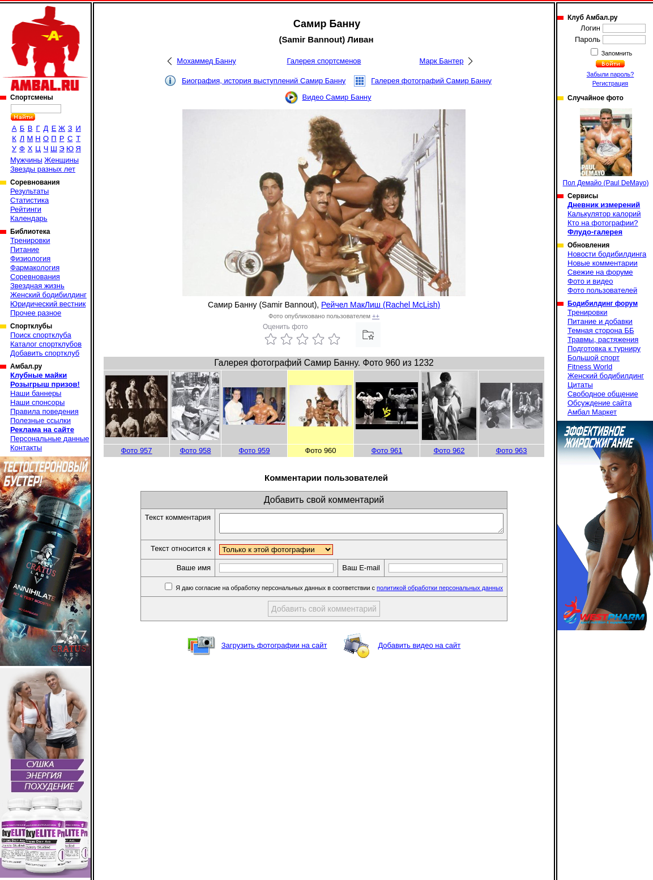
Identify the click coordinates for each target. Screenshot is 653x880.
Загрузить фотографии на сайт (274, 648)
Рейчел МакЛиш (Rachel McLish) (380, 304)
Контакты (26, 447)
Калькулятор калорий (604, 214)
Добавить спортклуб (44, 353)
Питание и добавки (600, 321)
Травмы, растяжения (602, 339)
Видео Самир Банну (336, 97)
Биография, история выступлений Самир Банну (263, 80)
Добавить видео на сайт (419, 648)
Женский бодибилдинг (48, 295)
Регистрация (610, 83)
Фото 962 (448, 450)
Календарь (29, 218)
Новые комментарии (602, 263)
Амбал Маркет (592, 412)
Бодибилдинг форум (602, 303)
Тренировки (30, 240)
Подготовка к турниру (604, 348)
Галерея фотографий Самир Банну (431, 80)
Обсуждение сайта (599, 403)
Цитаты (580, 385)
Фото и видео (590, 281)
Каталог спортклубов (46, 344)
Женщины (61, 160)
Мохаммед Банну (206, 61)
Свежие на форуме (600, 272)
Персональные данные (49, 438)
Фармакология (34, 267)
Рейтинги (25, 209)
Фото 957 (136, 450)
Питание (24, 249)
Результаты (29, 191)
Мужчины (26, 160)
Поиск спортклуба (40, 335)
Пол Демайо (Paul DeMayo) (606, 147)
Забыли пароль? (610, 74)
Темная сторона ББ (600, 330)
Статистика (29, 200)
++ (375, 316)
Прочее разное (35, 313)
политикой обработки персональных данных (457, 591)
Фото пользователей (602, 290)
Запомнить (616, 53)
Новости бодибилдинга (606, 254)
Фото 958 (195, 450)
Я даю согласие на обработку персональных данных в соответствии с (355, 591)
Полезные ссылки (40, 420)
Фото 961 (386, 450)
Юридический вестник (48, 304)
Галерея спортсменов (324, 61)
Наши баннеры (35, 393)
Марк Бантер (442, 61)
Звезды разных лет (42, 169)
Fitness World (589, 366)
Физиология (30, 258)
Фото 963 (511, 450)
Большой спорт (593, 357)
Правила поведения (44, 411)
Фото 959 (254, 450)
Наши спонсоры (37, 402)
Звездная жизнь (37, 285)
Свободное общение (602, 394)
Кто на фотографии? (602, 223)
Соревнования (35, 276)
